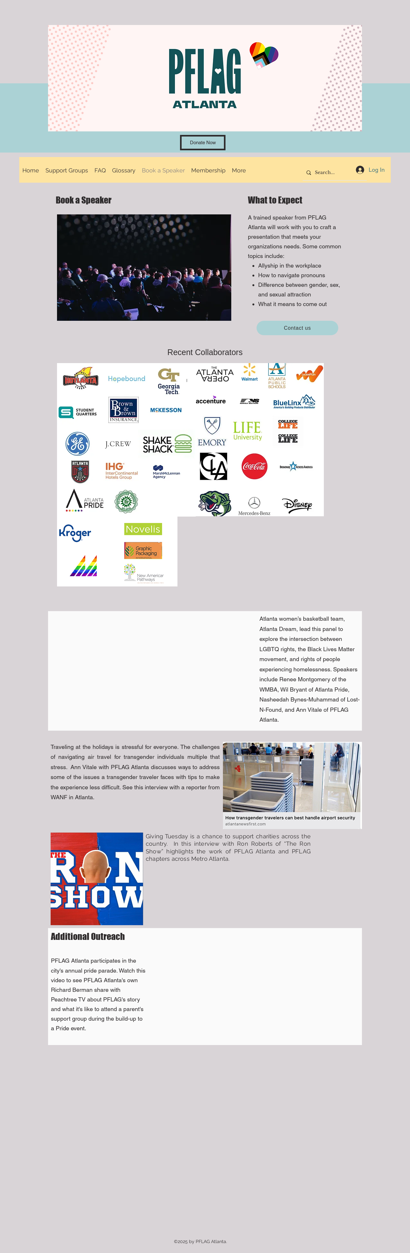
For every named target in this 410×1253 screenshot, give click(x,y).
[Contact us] (297, 328)
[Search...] (334, 172)
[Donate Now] (203, 142)
